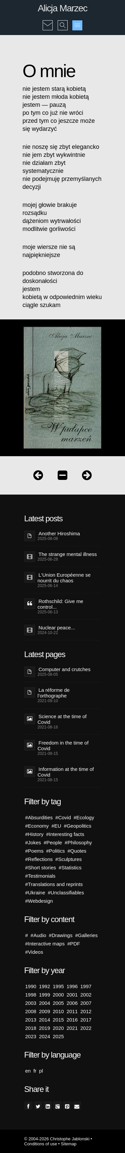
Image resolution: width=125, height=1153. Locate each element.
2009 (44, 1011)
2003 (30, 1003)
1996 (72, 986)
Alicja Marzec (62, 8)
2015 (58, 1020)
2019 (44, 1028)
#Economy (37, 826)
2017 (85, 1020)
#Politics (55, 851)
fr (34, 1071)
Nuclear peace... (57, 627)
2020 (58, 1028)
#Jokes (33, 842)
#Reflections (39, 859)
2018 (30, 1028)
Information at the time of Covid (66, 772)
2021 (72, 1028)
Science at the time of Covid (62, 719)
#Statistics (70, 867)
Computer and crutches (65, 669)
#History (34, 834)
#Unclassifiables (66, 892)
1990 (30, 986)
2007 (85, 1003)
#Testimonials (40, 876)
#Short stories (40, 867)
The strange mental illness (68, 554)
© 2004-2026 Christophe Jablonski (57, 1138)
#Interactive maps (45, 943)
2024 (44, 1036)
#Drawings (61, 935)
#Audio (38, 935)
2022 (85, 1028)
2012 (85, 1011)
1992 (44, 986)
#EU (56, 826)
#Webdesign (39, 901)
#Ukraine (35, 892)
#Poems (34, 851)
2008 (30, 1011)
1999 (44, 994)
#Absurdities (39, 817)
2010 (58, 1011)
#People (53, 842)
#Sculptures (68, 859)
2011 (72, 1011)
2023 (30, 1036)
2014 (44, 1020)
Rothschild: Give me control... (60, 604)
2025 (58, 1036)
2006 (72, 1003)
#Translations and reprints (54, 884)
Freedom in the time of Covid (63, 745)
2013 (30, 1020)
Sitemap (69, 1143)
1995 (58, 986)
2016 (72, 1020)
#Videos (34, 952)
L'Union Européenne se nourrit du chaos (64, 577)
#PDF (73, 943)
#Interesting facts (65, 834)
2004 (44, 1003)
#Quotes (76, 851)
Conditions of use (40, 1143)
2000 (58, 994)
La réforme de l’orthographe (54, 692)
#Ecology (84, 817)
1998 (30, 994)
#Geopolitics (78, 826)
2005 (58, 1003)
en (28, 1071)
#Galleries (86, 935)
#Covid (63, 817)
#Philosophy (78, 842)
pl (41, 1071)
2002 (85, 994)
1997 (85, 986)
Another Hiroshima (59, 533)
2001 (72, 994)
